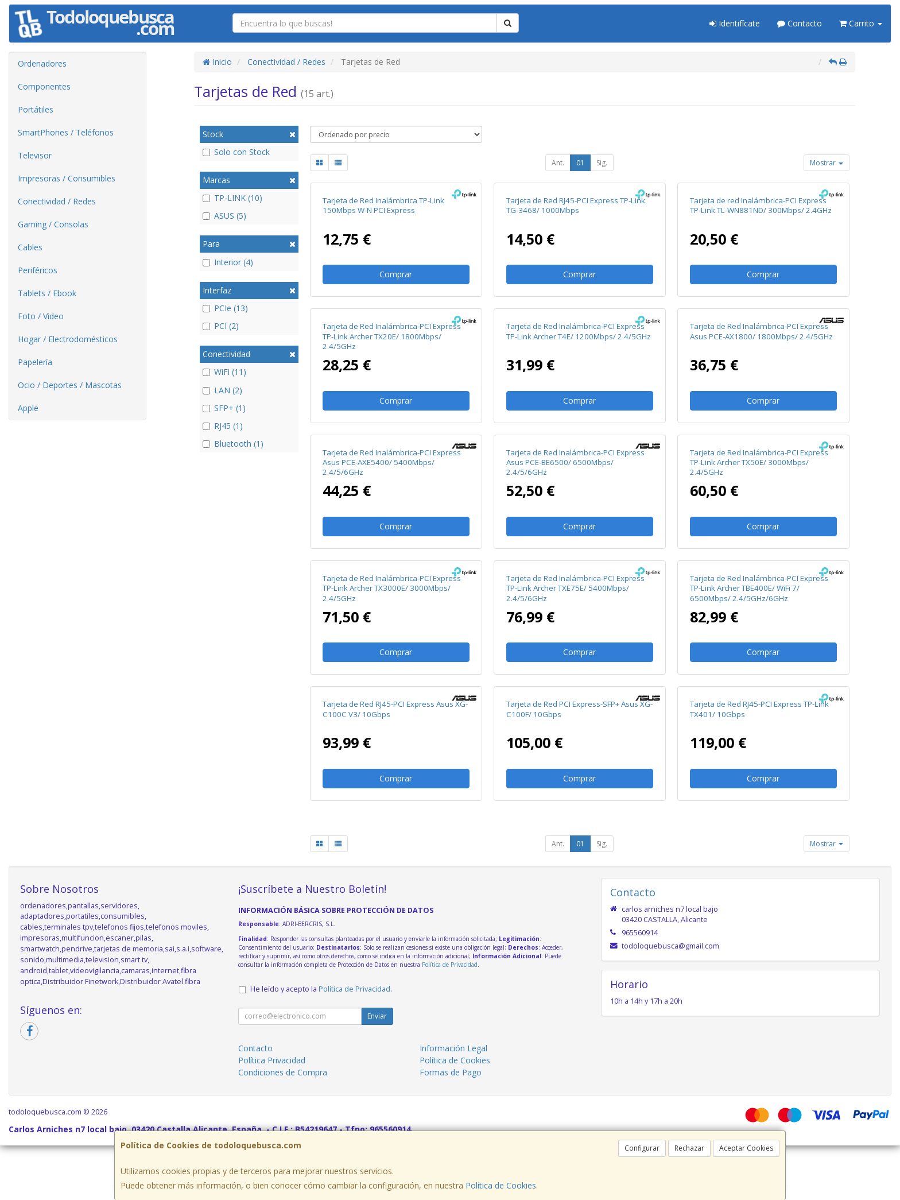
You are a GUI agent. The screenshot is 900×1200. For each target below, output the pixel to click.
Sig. (601, 163)
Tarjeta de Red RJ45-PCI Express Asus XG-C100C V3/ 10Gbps (395, 709)
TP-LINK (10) (232, 197)
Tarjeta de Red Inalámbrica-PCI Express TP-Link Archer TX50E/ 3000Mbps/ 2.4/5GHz (759, 462)
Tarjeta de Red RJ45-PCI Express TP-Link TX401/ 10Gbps (759, 709)
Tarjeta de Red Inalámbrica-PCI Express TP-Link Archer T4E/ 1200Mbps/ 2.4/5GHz (578, 331)
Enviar (377, 1016)
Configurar (642, 1148)
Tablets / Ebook (47, 293)
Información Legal (453, 1048)
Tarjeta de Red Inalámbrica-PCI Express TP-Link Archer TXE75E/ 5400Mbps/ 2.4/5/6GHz (575, 588)
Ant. (558, 163)
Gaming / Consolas (53, 224)
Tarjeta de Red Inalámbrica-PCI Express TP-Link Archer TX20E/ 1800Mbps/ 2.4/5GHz (392, 336)
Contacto (799, 23)
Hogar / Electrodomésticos (68, 339)
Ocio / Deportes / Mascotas (70, 385)
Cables (30, 247)
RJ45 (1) (223, 425)
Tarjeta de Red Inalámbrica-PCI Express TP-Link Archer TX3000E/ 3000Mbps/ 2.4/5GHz (392, 588)
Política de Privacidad (450, 965)
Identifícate (734, 23)
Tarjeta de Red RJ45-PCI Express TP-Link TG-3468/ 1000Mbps (575, 205)
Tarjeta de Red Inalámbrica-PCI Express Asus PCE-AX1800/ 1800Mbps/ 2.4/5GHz (761, 331)
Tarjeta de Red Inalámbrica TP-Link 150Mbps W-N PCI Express (383, 205)
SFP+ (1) (224, 407)
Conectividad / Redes (57, 201)
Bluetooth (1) (233, 443)
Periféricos (37, 270)
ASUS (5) (224, 215)
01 (580, 163)
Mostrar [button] (826, 163)
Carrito (860, 23)
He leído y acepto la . (321, 989)
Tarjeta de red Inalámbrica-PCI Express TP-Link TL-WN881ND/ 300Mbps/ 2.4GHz (761, 205)
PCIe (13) (225, 308)
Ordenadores (42, 63)
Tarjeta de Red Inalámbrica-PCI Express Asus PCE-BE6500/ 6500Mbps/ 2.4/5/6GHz (575, 462)
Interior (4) (228, 262)
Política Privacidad (271, 1060)
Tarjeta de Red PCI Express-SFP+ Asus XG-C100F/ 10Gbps (579, 709)
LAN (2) (222, 390)
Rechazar (689, 1148)
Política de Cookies (500, 1185)
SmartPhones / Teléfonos (66, 132)
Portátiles (35, 109)
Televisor (35, 155)
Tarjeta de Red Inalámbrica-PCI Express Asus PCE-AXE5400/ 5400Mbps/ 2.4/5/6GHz (392, 462)
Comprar (395, 274)
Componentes (44, 86)
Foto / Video (41, 316)
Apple (28, 407)
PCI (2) (221, 325)
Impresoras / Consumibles (66, 178)
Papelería (35, 362)
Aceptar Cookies (746, 1148)
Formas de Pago (451, 1072)
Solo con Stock (236, 151)
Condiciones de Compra (282, 1072)
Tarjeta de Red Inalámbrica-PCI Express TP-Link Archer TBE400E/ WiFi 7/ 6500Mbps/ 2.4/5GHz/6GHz (759, 588)
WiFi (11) (224, 371)
